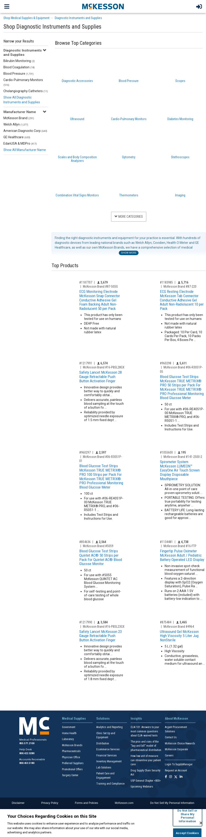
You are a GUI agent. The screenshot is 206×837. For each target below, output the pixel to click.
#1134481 (166, 542)
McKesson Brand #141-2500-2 (183, 457)
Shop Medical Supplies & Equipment (26, 18)
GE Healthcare (16, 137)
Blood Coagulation (19, 67)
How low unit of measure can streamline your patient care (146, 760)
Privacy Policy (49, 803)
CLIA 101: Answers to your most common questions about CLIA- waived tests (145, 731)
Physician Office (71, 757)
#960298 (165, 363)
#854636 (85, 542)
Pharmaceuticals (71, 751)
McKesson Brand (18, 118)
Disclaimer (18, 803)
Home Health (69, 733)
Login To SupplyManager (179, 764)
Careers (169, 755)
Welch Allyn (15, 124)
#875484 (165, 622)
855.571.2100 (26, 743)
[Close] (201, 823)
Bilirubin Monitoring (19, 61)
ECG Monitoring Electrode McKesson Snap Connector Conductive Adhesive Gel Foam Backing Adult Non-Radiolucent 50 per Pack (99, 300)
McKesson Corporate (176, 749)
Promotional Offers (72, 769)
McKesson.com (124, 803)
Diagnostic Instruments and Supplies (78, 18)
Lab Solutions (103, 767)
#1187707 (85, 282)
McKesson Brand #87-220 (180, 286)
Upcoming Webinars (142, 786)
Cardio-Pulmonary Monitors (23, 82)
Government (68, 727)
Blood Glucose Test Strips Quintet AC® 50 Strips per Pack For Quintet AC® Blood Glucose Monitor (100, 557)
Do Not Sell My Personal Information (172, 803)
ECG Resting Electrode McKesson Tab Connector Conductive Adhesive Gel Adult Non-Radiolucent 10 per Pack (182, 300)
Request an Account (176, 770)
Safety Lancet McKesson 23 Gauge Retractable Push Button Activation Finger (100, 635)
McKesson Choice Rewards (180, 743)
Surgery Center (70, 775)
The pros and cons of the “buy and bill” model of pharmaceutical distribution (146, 746)
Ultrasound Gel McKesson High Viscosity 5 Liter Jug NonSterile (179, 635)
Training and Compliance (110, 783)
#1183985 (166, 282)
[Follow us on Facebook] (166, 777)
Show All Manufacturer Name (24, 150)
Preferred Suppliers (73, 763)
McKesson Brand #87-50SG (100, 286)
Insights (136, 718)
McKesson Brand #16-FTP (180, 546)
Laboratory (68, 739)
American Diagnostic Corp (25, 131)
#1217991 (85, 363)
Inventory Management (109, 761)
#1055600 (166, 452)
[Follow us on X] (175, 777)
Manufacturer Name (19, 112)
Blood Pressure (18, 73)
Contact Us (171, 737)
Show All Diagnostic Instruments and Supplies (21, 100)
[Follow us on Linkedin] (181, 777)
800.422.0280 (26, 753)
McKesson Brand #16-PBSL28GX (103, 367)
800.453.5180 (26, 763)
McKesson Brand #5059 (98, 546)
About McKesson (176, 718)
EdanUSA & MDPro (20, 143)
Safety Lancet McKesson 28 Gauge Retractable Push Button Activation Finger (100, 376)
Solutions (103, 718)
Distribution (102, 743)
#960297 (85, 452)
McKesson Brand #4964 (179, 626)
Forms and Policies (86, 803)
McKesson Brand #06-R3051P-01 (100, 459)
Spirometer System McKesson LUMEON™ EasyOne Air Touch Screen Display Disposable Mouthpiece (180, 470)
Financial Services (106, 755)
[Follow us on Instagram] (170, 777)
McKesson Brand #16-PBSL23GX (103, 626)
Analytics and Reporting (109, 727)
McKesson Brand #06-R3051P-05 (181, 369)
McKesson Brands (72, 745)
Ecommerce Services (108, 749)
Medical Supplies (74, 718)
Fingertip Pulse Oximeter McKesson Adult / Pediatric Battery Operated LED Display (182, 555)
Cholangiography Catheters (25, 91)
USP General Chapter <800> (146, 780)
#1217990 (85, 622)
